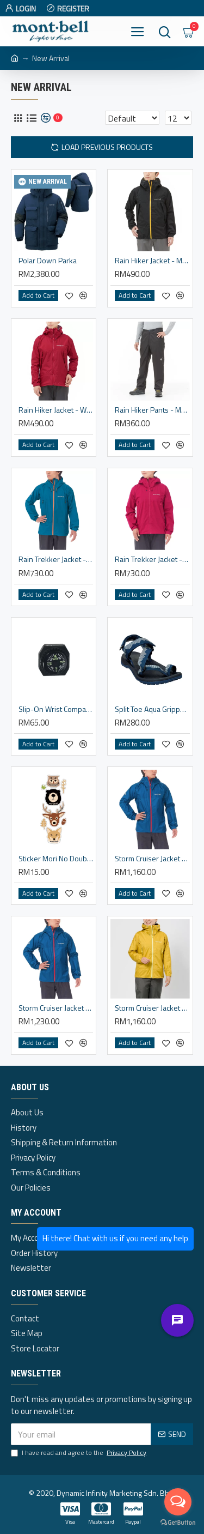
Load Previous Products (107, 147)
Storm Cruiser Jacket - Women (152, 1008)
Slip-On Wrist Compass (55, 709)
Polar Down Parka (47, 260)
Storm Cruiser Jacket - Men (152, 858)
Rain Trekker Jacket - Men (55, 559)
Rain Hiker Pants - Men (152, 410)
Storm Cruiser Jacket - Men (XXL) (55, 1008)
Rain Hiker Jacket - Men (152, 260)
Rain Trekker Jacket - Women (152, 559)
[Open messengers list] (177, 1501)
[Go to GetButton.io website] (177, 1522)
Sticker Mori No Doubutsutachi (55, 858)
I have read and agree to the (79, 1453)
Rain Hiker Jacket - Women (55, 410)
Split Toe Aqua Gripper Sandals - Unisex (152, 709)
